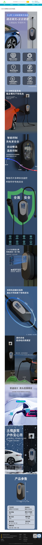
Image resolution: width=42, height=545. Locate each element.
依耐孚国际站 (2, 540)
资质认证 (20, 539)
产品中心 (19, 4)
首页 (4, 4)
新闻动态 (26, 4)
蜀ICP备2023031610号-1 (30, 543)
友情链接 (2, 539)
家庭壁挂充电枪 (25, 539)
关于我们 (11, 4)
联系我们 (33, 4)
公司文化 (20, 537)
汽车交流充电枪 (25, 537)
